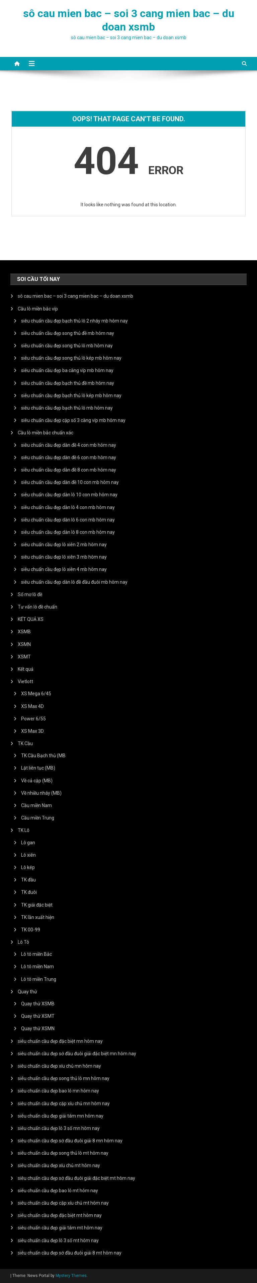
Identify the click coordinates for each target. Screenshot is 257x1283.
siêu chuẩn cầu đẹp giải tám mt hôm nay (60, 1227)
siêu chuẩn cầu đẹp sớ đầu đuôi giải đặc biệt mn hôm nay (77, 1053)
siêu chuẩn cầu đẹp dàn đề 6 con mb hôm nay (68, 457)
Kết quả (25, 669)
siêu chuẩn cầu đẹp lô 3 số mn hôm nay (59, 1128)
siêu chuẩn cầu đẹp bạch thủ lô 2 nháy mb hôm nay (74, 321)
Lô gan (28, 842)
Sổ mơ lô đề (30, 594)
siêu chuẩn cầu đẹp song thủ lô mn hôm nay (63, 1078)
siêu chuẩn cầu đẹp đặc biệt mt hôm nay (60, 1215)
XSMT (24, 656)
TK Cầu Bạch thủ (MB (43, 755)
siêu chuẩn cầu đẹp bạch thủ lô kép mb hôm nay (71, 395)
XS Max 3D (32, 731)
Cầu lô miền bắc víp (38, 308)
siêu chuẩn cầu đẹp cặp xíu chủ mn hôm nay (64, 1103)
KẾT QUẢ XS (31, 619)
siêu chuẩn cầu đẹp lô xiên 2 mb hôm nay (64, 544)
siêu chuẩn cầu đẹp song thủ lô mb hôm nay (67, 345)
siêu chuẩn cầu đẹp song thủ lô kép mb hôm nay (71, 358)
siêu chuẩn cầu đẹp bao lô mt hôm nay (58, 1190)
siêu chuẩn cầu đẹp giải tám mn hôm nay (60, 1116)
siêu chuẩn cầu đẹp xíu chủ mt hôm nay (59, 1165)
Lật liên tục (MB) (38, 768)
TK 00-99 (30, 929)
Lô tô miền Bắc (36, 954)
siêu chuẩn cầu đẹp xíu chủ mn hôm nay (59, 1066)
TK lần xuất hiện (37, 917)
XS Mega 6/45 (36, 693)
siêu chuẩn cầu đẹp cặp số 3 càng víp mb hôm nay (73, 420)
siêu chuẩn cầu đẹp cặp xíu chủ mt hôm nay (63, 1203)
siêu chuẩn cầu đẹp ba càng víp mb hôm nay (67, 370)
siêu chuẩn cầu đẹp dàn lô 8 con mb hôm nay (68, 532)
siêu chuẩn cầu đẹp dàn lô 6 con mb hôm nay (68, 519)
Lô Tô (23, 942)
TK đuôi (29, 892)
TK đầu (28, 879)
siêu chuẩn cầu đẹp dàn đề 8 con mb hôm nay (68, 470)
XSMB (24, 631)
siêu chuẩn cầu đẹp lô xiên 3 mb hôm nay (64, 557)
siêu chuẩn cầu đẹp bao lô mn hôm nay (58, 1090)
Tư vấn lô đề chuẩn (37, 607)
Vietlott (25, 681)
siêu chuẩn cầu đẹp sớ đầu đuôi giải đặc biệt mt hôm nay (76, 1178)
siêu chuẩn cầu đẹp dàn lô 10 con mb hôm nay (69, 494)
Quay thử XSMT (38, 1016)
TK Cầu (25, 743)
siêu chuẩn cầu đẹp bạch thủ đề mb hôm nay (67, 383)
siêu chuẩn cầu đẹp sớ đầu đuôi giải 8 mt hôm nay (69, 1253)
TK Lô (23, 830)
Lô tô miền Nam (37, 966)
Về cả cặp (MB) (37, 780)
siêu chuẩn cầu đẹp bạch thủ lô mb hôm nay (67, 408)
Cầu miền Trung (37, 818)
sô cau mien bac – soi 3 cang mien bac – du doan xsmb (75, 296)
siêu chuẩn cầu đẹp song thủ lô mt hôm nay (63, 1153)
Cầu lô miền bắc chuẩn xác (45, 432)
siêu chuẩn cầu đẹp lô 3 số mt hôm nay (58, 1240)
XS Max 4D (32, 706)
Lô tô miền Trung (38, 979)
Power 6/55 (33, 718)
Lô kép (28, 867)
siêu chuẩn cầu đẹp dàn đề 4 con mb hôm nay (68, 445)
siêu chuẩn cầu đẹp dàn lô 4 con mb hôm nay (68, 507)
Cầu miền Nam (36, 805)
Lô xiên (28, 855)
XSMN (24, 644)
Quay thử (27, 991)
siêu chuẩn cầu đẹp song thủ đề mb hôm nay (67, 333)
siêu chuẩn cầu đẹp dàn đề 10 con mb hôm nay (70, 482)
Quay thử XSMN (38, 1028)
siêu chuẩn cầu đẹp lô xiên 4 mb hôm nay (64, 569)
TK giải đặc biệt (37, 905)
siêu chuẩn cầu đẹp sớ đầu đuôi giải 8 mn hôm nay (70, 1140)
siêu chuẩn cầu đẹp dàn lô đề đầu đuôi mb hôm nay (74, 582)
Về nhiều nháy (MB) (41, 793)
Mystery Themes (71, 1275)
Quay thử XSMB (38, 1003)
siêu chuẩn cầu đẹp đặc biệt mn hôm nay (60, 1041)
